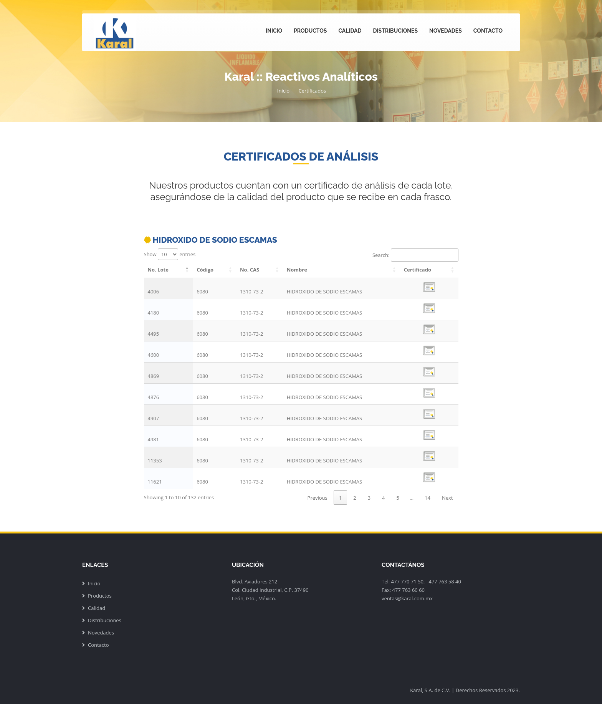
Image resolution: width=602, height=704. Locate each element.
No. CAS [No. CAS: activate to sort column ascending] (249, 269)
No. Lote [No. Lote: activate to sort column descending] (158, 269)
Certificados (312, 90)
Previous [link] (317, 497)
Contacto (488, 31)
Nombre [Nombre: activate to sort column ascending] (297, 269)
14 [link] (427, 497)
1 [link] (340, 497)
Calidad (349, 31)
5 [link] (398, 497)
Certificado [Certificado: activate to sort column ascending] (417, 269)
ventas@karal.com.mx (407, 598)
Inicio (274, 31)
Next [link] (447, 497)
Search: (415, 255)
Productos (310, 31)
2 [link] (354, 497)
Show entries (170, 254)
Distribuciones (395, 31)
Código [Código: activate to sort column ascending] (205, 269)
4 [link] (383, 497)
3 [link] (369, 497)
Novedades (445, 31)
